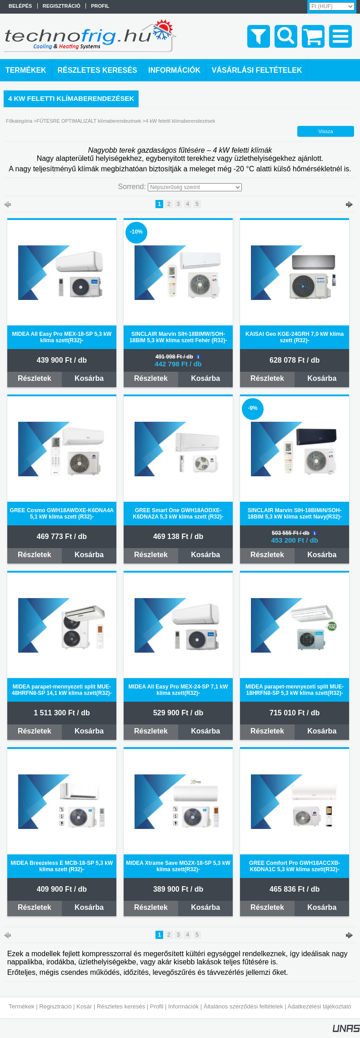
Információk (183, 1006)
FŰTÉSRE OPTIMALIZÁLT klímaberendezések (88, 121)
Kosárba (89, 378)
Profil (157, 1006)
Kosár (84, 1006)
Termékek (21, 1006)
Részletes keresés (121, 1006)
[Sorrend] (195, 187)
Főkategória (19, 121)
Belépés (20, 6)
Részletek (34, 378)
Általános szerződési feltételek (243, 1006)
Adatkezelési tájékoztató (319, 1006)
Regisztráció (55, 1006)
